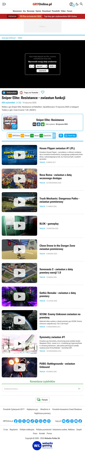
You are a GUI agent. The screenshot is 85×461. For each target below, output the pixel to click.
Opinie (38, 11)
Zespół (79, 429)
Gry (24, 11)
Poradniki (56, 11)
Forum (69, 11)
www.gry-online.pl (9, 38)
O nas (6, 429)
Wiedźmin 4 (45, 409)
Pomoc (49, 433)
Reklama (71, 429)
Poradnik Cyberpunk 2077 (13, 409)
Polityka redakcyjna (27, 429)
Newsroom (17, 11)
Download (46, 11)
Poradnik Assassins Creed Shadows (67, 409)
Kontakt (42, 433)
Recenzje (30, 11)
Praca (35, 433)
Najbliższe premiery (42, 413)
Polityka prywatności (44, 429)
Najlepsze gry (32, 409)
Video (63, 11)
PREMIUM (12, 16)
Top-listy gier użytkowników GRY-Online (60, 16)
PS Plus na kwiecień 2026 (30, 16)
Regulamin (14, 429)
